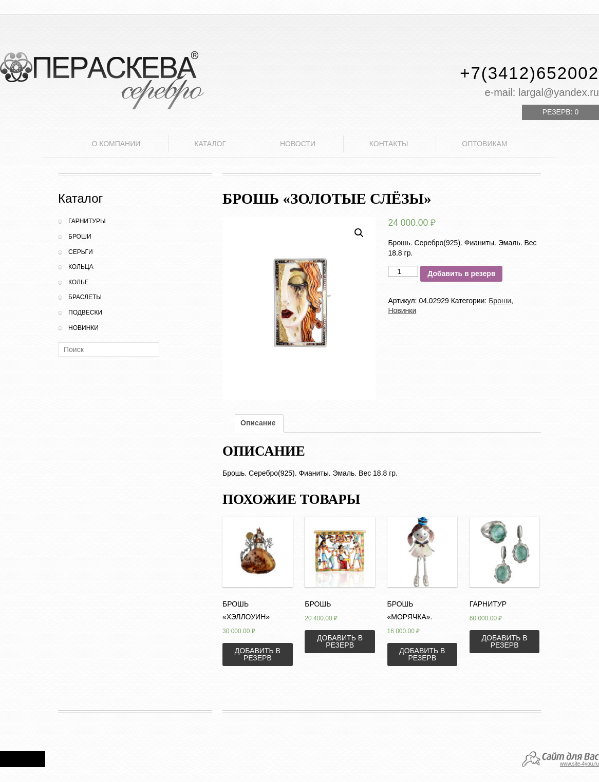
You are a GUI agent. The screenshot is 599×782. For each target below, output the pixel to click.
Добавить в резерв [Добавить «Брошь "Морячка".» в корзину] (422, 654)
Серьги (80, 252)
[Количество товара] (403, 271)
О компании (115, 144)
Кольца (80, 266)
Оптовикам (484, 144)
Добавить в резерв (461, 273)
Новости (297, 144)
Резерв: (560, 112)
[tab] (258, 423)
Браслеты (85, 297)
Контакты (388, 144)
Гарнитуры (87, 221)
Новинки (83, 327)
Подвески (85, 312)
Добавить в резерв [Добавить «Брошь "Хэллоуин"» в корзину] (257, 654)
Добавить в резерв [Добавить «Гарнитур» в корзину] (505, 641)
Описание (258, 423)
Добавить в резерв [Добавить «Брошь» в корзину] (340, 641)
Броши (79, 236)
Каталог (210, 144)
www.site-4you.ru (579, 764)
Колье (78, 282)
